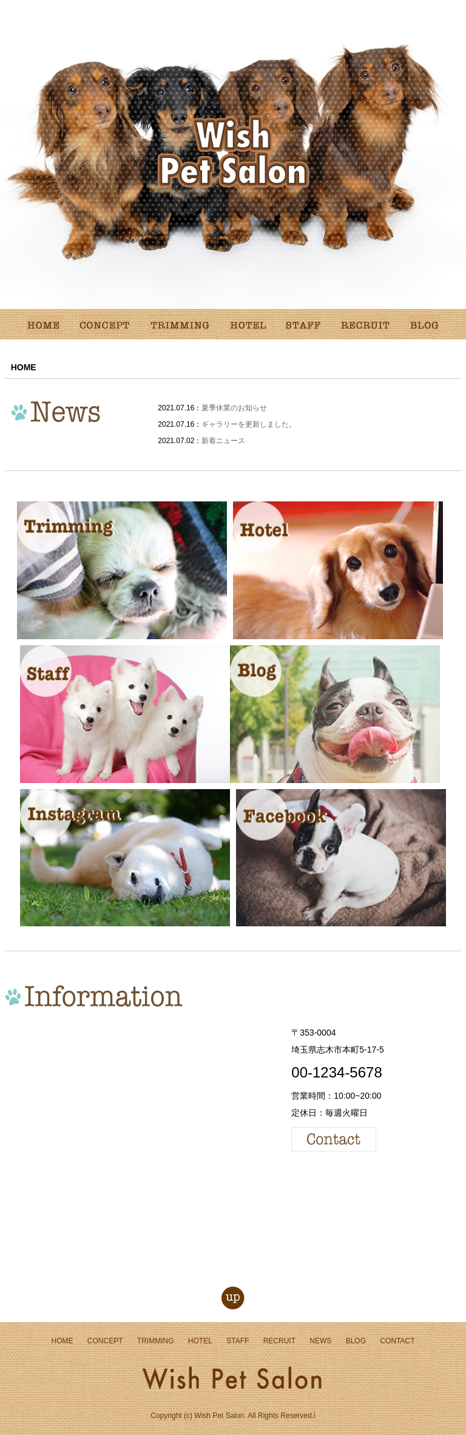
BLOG (356, 1341)
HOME (62, 1341)
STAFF (237, 1341)
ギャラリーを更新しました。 (248, 424)
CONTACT (397, 1341)
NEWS (320, 1341)
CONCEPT (105, 1341)
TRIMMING (155, 1341)
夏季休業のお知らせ (234, 408)
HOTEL (200, 1341)
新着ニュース (223, 440)
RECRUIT (279, 1341)
